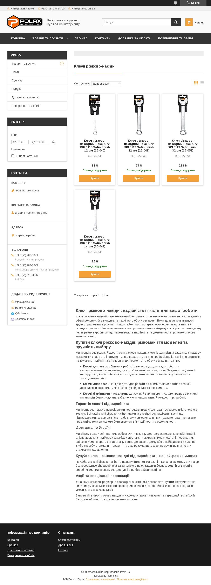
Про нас (81, 38)
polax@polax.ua (25, 307)
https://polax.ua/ (25, 301)
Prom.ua (125, 572)
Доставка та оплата (134, 38)
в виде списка (202, 83)
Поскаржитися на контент (100, 579)
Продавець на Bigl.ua (105, 575)
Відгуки (17, 49)
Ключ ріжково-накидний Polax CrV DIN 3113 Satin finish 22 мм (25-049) (139, 145)
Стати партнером (69, 539)
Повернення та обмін (175, 38)
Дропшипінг (65, 545)
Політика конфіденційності (132, 579)
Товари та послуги (47, 38)
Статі (15, 72)
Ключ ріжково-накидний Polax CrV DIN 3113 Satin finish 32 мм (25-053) (183, 145)
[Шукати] (176, 22)
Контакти (102, 38)
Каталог (63, 550)
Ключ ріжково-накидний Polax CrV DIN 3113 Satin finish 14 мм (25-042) (95, 241)
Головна (18, 38)
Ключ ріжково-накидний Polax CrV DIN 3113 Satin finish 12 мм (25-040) (95, 145)
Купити (94, 178)
